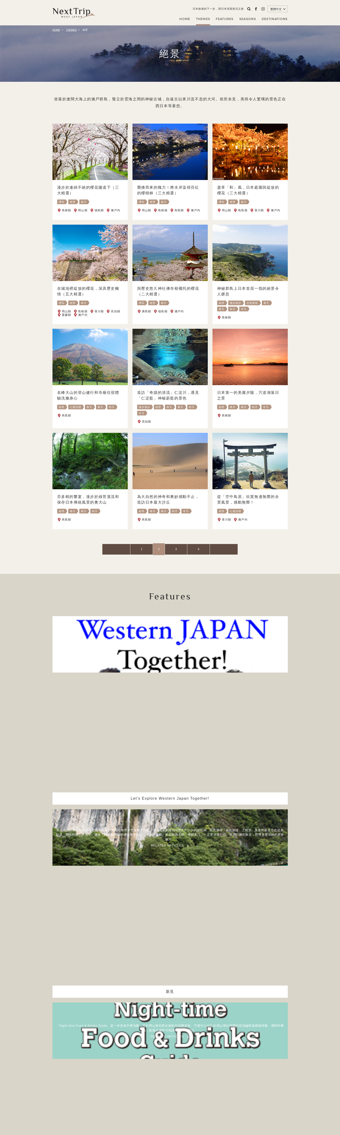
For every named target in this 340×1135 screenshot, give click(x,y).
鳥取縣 (179, 210)
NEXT (203, 549)
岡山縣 (83, 210)
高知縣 (115, 318)
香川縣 (259, 210)
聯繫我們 (204, 1101)
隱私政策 (185, 1101)
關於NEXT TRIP (141, 1101)
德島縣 (99, 210)
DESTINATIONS (275, 19)
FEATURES (224, 19)
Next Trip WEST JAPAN (73, 12)
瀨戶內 (115, 210)
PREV (137, 549)
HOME (184, 19)
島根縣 (66, 210)
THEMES (203, 19)
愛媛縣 (66, 321)
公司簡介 (166, 1101)
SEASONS (247, 19)
